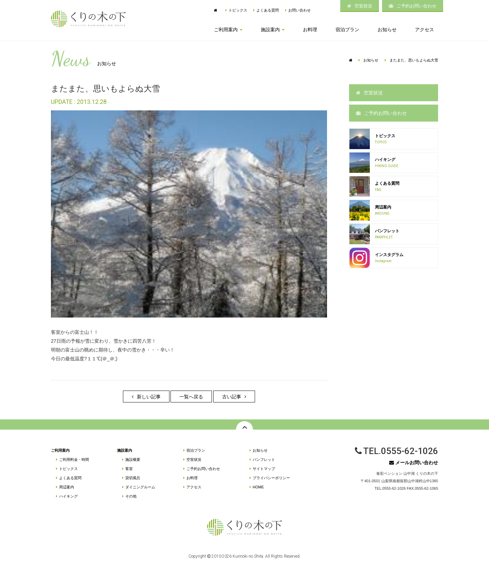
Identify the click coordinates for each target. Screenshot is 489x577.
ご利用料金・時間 (72, 459)
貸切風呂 (131, 478)
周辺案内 (65, 487)
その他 (129, 496)
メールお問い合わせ (413, 462)
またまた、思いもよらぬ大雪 (411, 60)
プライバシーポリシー (270, 478)
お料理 (310, 29)
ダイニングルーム (138, 487)
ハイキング (67, 496)
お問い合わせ (298, 10)
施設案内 (124, 450)
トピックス (236, 10)
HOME (257, 487)
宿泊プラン (347, 29)
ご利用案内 (60, 450)
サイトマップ (262, 469)
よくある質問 (266, 10)
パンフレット (262, 459)
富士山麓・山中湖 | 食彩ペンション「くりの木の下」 (88, 18)
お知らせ (387, 29)
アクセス (424, 29)
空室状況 (359, 5)
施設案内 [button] (273, 29)
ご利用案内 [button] (228, 29)
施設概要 (131, 459)
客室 (127, 469)
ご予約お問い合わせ (412, 5)
